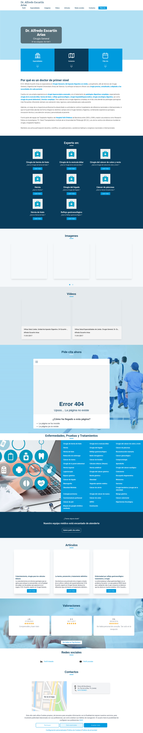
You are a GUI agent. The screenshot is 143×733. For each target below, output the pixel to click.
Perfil (24, 8)
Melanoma (119, 480)
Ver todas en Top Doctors (71, 642)
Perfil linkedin (49, 661)
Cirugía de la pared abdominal (74, 464)
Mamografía (67, 484)
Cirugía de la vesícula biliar (99, 444)
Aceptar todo (95, 725)
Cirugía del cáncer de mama (100, 494)
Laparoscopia (68, 472)
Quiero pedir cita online (71, 530)
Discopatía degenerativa (124, 476)
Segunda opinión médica (98, 484)
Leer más (37, 169)
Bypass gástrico (69, 476)
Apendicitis (120, 464)
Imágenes (47, 8)
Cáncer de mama (69, 460)
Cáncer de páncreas (123, 448)
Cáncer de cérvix (95, 488)
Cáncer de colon (95, 498)
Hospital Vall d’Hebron (64, 118)
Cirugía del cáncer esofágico (126, 468)
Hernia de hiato (68, 452)
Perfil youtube (88, 661)
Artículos (67, 8)
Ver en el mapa (49, 697)
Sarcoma (119, 484)
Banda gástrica (95, 476)
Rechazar (47, 725)
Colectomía (120, 472)
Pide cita (102, 8)
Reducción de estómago (71, 456)
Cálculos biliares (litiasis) (99, 464)
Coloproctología (121, 460)
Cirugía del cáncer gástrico (99, 472)
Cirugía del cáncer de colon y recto (128, 444)
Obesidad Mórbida (69, 488)
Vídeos (57, 8)
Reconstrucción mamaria (125, 452)
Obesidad (93, 480)
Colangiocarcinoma (70, 494)
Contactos (92, 8)
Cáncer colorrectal (122, 498)
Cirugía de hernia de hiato (72, 444)
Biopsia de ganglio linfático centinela (73, 507)
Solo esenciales (71, 725)
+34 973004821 (82, 690)
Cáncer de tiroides (96, 460)
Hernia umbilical (95, 468)
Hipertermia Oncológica (124, 502)
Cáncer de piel (68, 502)
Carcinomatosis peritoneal (72, 498)
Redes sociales (79, 8)
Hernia (65, 448)
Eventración (94, 506)
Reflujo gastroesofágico (98, 452)
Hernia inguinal (68, 468)
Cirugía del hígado (96, 448)
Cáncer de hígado (69, 480)
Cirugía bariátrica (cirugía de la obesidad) (127, 489)
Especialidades (35, 8)
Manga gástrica (121, 494)
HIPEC (92, 502)
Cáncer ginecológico (123, 456)
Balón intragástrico (96, 456)
